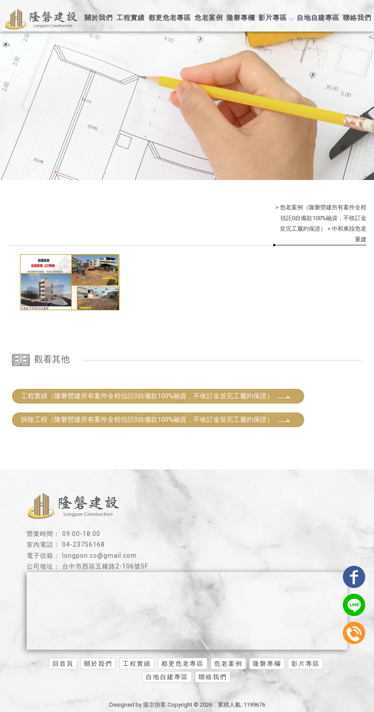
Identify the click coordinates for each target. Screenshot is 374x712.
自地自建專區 (318, 18)
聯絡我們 (357, 18)
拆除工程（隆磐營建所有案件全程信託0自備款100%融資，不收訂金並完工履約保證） (156, 420)
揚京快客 (154, 704)
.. (215, 704)
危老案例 (209, 18)
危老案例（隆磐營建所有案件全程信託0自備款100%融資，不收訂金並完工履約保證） (323, 218)
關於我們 (98, 18)
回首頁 (63, 663)
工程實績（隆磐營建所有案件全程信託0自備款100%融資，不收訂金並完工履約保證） (156, 396)
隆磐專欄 (241, 18)
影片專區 (276, 18)
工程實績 (130, 18)
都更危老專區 (169, 18)
